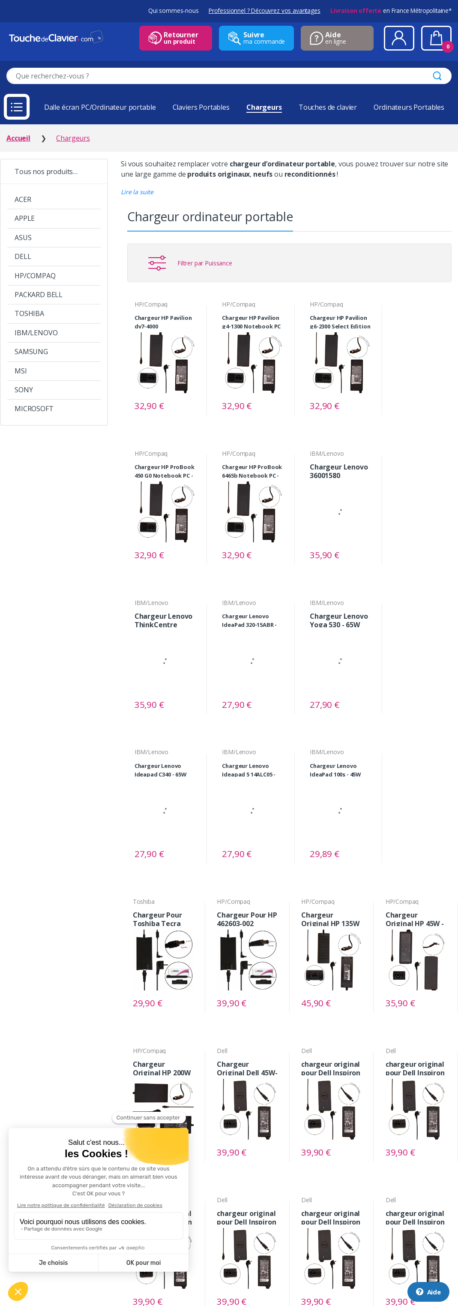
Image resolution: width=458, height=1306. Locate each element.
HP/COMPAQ (35, 275)
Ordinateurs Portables (409, 107)
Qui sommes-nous (173, 10)
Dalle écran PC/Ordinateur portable (100, 107)
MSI (21, 371)
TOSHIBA (29, 313)
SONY (24, 389)
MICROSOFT (34, 408)
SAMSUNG (31, 351)
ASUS (23, 237)
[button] (137, 191)
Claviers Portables (201, 107)
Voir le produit (185, 405)
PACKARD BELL (39, 294)
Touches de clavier (328, 107)
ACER (23, 199)
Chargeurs (264, 107)
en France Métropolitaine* (391, 10)
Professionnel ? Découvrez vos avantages (264, 10)
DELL (23, 256)
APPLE (25, 218)
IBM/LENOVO (36, 332)
